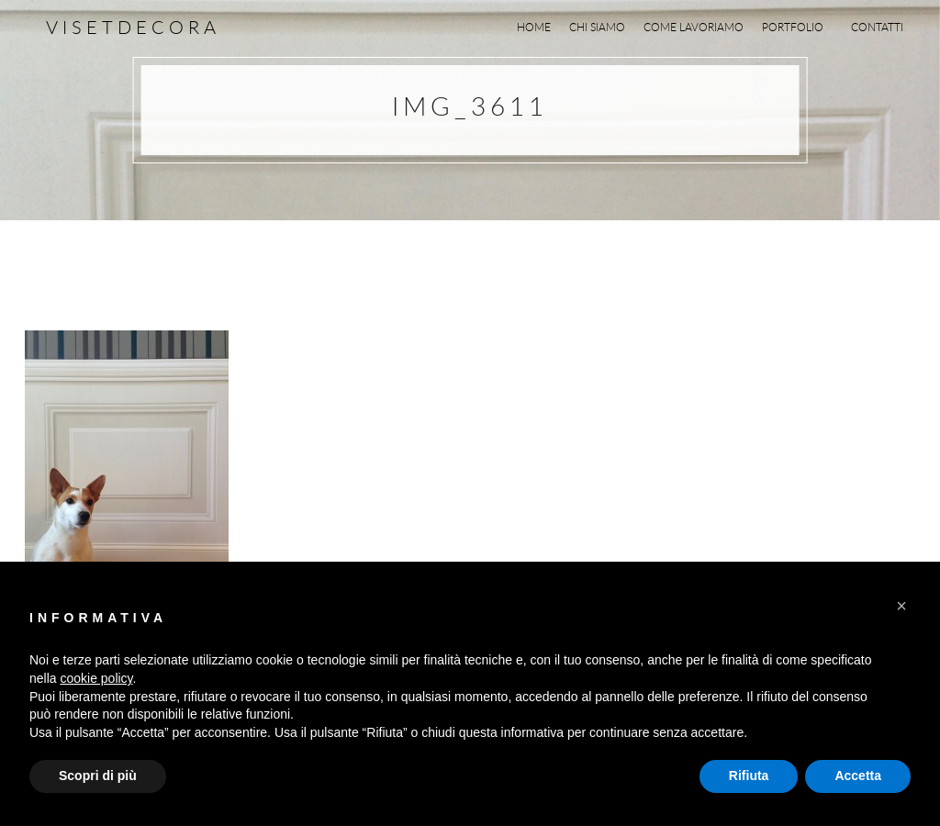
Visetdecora (133, 27)
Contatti (877, 26)
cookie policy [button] (96, 678)
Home (534, 26)
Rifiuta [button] (749, 775)
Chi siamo (597, 26)
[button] (901, 605)
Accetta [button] (857, 775)
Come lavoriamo (693, 26)
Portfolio (797, 26)
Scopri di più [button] (98, 775)
